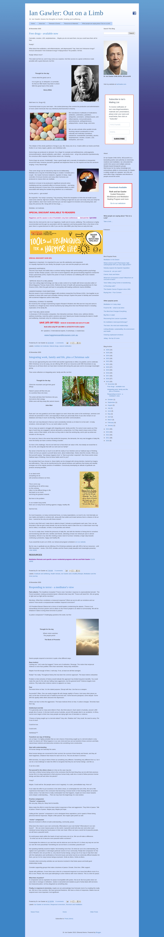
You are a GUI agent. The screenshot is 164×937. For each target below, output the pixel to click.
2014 (108, 429)
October (110, 399)
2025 (108, 352)
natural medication (65, 346)
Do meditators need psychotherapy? (115, 322)
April (109, 417)
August (110, 405)
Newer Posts (35, 912)
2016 (108, 378)
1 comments (59, 343)
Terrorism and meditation (74, 904)
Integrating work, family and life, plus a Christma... (117, 390)
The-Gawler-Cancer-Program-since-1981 (117, 289)
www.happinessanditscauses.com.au (61, 335)
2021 (108, 364)
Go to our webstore (118, 203)
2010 (108, 440)
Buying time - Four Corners (112, 292)
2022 (108, 361)
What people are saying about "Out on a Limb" (96, 23)
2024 (108, 355)
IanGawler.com (121, 84)
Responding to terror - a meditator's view (51, 587)
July (109, 408)
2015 (108, 381)
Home (33, 23)
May (109, 414)
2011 (108, 438)
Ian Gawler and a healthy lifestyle (72, 574)
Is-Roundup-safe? (109, 286)
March (110, 420)
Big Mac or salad (109, 315)
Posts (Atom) (69, 918)
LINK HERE (33, 550)
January (110, 425)
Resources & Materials (71, 23)
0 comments (59, 570)
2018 (108, 373)
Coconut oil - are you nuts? (112, 271)
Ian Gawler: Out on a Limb (66, 13)
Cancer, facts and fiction (111, 274)
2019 (108, 370)
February (111, 422)
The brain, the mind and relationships (116, 325)
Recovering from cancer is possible (115, 318)
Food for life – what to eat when (114, 308)
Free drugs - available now (43, 33)
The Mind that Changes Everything (115, 311)
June (109, 411)
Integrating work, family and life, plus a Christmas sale (59, 357)
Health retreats (55, 574)
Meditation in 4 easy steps (112, 304)
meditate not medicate (41, 346)
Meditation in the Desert (111, 259)
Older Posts (94, 912)
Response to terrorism (58, 904)
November (111, 384)
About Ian (42, 23)
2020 (108, 367)
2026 (108, 350)
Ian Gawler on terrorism (42, 904)
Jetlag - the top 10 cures (111, 338)
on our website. (81, 542)
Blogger (98, 932)
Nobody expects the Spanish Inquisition (117, 268)
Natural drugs (54, 346)
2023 (108, 358)
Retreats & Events (54, 23)
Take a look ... (108, 221)
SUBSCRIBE (119, 139)
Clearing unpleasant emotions (113, 335)
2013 (108, 432)
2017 (108, 376)
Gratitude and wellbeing (42, 574)
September (111, 402)
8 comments (60, 901)
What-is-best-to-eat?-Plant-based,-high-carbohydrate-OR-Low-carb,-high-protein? (117, 264)
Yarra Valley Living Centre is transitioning (117, 283)
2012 (108, 435)
